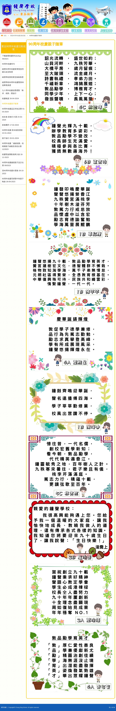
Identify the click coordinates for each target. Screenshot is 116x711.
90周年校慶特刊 (8, 64)
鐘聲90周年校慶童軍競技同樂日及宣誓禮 (13, 70)
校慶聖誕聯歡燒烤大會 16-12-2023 (12, 155)
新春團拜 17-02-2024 (10, 125)
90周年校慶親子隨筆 (10, 104)
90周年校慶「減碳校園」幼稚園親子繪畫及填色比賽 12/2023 (13, 146)
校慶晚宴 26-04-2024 (10, 99)
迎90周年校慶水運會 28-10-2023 (13, 172)
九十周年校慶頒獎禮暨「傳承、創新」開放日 (12, 91)
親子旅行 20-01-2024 (10, 138)
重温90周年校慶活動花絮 (17, 35)
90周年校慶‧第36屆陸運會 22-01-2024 (12, 131)
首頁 (5, 35)
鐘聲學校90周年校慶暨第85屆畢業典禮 (13, 83)
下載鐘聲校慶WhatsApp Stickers (11, 57)
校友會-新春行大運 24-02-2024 (12, 118)
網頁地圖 (3, 707)
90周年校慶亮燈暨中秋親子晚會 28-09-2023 (13, 180)
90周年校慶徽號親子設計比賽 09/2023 (13, 164)
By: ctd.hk (112, 707)
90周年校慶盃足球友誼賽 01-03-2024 (13, 110)
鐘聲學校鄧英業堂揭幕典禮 (12, 77)
